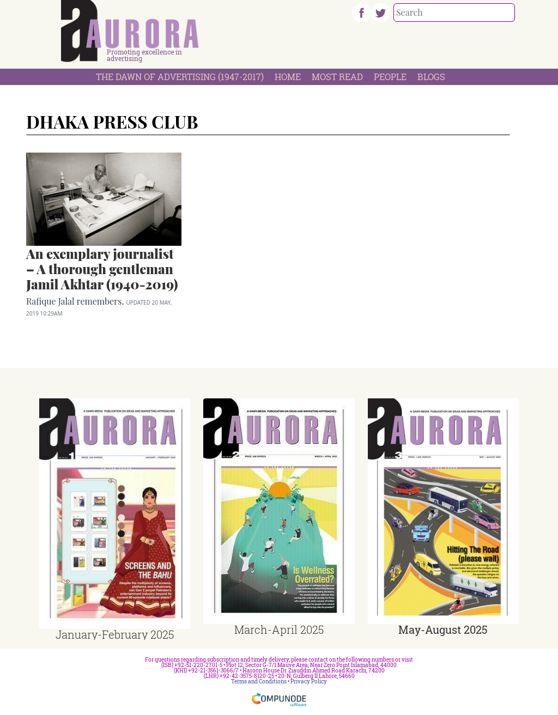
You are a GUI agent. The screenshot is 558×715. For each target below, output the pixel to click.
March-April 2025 (279, 629)
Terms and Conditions (259, 681)
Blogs (431, 76)
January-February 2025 (115, 634)
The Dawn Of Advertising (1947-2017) (180, 76)
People (390, 76)
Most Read (337, 76)
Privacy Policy (308, 681)
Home (288, 76)
